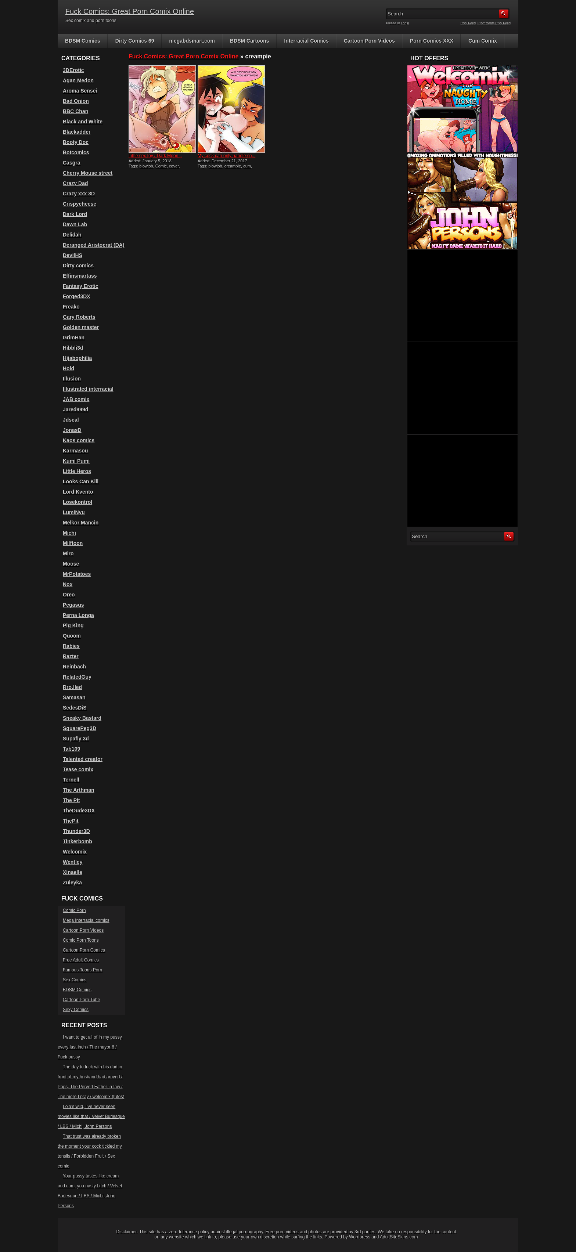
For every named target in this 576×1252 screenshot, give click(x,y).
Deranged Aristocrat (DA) (94, 245)
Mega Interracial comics (86, 920)
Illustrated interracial (88, 389)
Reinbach (74, 667)
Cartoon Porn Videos (369, 41)
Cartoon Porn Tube (81, 999)
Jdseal (71, 420)
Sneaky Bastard (82, 718)
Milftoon (73, 543)
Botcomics (76, 152)
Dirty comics (78, 265)
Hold (68, 368)
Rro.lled (72, 687)
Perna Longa (78, 615)
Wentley (72, 862)
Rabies (71, 646)
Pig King (73, 625)
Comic (161, 166)
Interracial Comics (306, 41)
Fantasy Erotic (80, 286)
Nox (67, 584)
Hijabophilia (77, 358)
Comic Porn (74, 910)
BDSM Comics (82, 41)
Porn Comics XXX (431, 41)
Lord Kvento (78, 492)
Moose (71, 564)
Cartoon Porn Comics (84, 950)
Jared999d (75, 409)
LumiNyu (74, 512)
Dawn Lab (75, 224)
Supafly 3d (76, 739)
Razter (71, 656)
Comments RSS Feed (494, 23)
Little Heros (77, 471)
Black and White (82, 122)
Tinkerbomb (77, 841)
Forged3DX (76, 296)
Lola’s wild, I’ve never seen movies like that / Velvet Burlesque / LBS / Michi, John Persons (91, 1116)
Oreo (69, 595)
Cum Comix (482, 41)
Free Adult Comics (81, 960)
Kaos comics (78, 440)
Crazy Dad (75, 183)
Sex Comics (74, 979)
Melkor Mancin (80, 523)
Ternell (71, 780)
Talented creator (82, 759)
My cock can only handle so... (226, 155)
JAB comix (76, 399)
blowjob (146, 166)
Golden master (81, 327)
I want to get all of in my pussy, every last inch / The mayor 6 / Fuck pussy (90, 1047)
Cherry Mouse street (87, 173)
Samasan (74, 697)
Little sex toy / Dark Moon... (155, 155)
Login (405, 23)
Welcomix (75, 852)
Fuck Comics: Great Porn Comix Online (129, 11)
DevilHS (72, 255)
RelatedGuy (77, 677)
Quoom (72, 636)
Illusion (72, 379)
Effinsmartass (80, 276)
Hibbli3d (73, 348)
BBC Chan (75, 111)
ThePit (71, 821)
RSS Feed (468, 23)
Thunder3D (76, 831)
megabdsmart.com (192, 41)
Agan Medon (78, 80)
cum (247, 166)
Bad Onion (76, 101)
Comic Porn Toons (81, 940)
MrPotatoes (77, 574)
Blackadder (76, 132)
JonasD (72, 430)
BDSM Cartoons (249, 41)
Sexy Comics (76, 1009)
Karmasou (75, 451)
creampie (232, 166)
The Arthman (78, 790)
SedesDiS (75, 708)
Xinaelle (72, 872)
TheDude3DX (79, 810)
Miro (68, 553)
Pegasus (73, 605)
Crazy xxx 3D (79, 193)
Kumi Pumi (76, 461)
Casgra (71, 163)
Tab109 (71, 749)
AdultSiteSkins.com (399, 1237)
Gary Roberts (79, 317)
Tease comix (78, 769)
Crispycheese (79, 204)
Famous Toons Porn (82, 970)
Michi (69, 533)
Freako (71, 307)
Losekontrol (77, 502)
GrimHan (73, 337)
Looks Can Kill (80, 481)
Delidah (72, 235)
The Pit (71, 800)
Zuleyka (72, 882)
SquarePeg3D (79, 728)
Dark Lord (75, 214)
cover (174, 166)
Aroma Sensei (80, 91)
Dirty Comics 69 (134, 41)
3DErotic (73, 70)
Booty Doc (76, 142)
